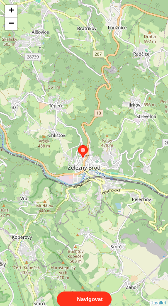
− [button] (11, 24)
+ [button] (11, 11)
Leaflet (159, 295)
